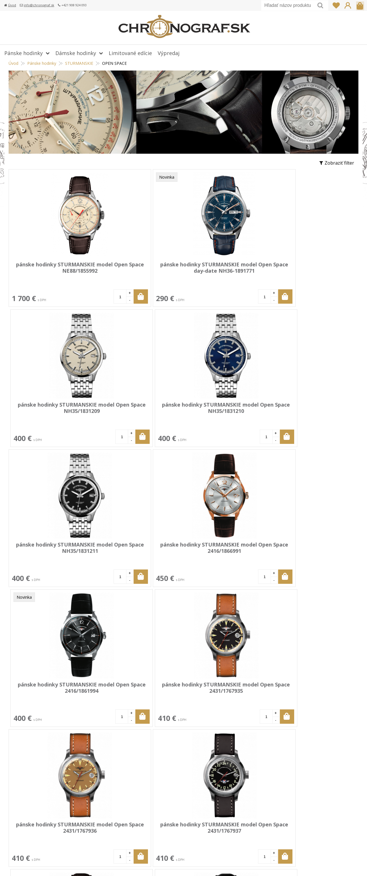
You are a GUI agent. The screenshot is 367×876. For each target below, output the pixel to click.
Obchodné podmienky (153, 822)
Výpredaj (168, 53)
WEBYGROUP (328, 864)
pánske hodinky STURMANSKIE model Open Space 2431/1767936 (50, 549)
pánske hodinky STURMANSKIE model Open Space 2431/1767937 (136, 549)
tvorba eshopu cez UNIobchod (240, 864)
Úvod (12, 5)
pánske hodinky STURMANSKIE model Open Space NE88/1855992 (50, 270)
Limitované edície (130, 53)
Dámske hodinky (75, 53)
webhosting (281, 864)
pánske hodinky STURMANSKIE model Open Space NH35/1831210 (308, 270)
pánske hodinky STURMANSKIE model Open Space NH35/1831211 (50, 410)
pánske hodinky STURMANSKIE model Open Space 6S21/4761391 (222, 549)
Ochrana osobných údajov (158, 831)
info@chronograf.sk (39, 5)
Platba (136, 789)
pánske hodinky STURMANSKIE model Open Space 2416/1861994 (222, 410)
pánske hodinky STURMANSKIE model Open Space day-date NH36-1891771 (136, 270)
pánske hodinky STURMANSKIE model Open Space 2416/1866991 (136, 410)
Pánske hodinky (41, 63)
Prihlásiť (347, 5)
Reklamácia (142, 814)
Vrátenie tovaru (146, 806)
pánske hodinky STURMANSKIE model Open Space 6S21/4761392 (308, 549)
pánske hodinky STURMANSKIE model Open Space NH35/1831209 (222, 270)
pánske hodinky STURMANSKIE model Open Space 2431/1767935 (308, 410)
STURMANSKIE (79, 63)
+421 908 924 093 (280, 789)
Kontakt (138, 839)
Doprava (139, 797)
